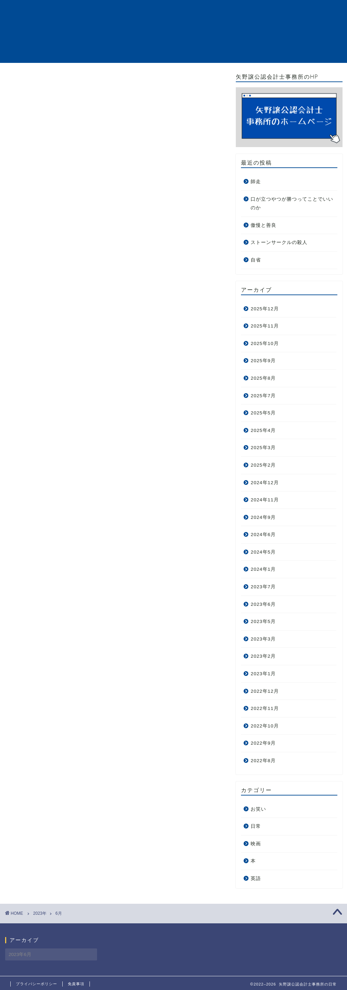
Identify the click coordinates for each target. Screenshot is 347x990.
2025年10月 (264, 343)
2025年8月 (263, 378)
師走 (256, 181)
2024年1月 (263, 569)
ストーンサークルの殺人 (279, 242)
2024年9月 (263, 517)
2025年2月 (263, 465)
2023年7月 (263, 586)
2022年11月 (264, 708)
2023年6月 (263, 604)
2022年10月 (264, 725)
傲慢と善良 (263, 225)
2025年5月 (263, 412)
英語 (256, 878)
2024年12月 (264, 482)
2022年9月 (263, 743)
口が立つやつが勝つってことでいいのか (292, 204)
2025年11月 (264, 326)
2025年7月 (263, 395)
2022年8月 (263, 760)
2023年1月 (263, 673)
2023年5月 (263, 621)
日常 (256, 826)
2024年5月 (263, 552)
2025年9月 (263, 360)
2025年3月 (263, 447)
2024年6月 (263, 534)
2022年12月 (264, 691)
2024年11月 (264, 499)
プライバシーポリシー (36, 984)
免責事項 (76, 984)
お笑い (258, 809)
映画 (256, 843)
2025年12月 (264, 308)
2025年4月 (263, 430)
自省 (256, 260)
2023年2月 (263, 656)
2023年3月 (263, 639)
